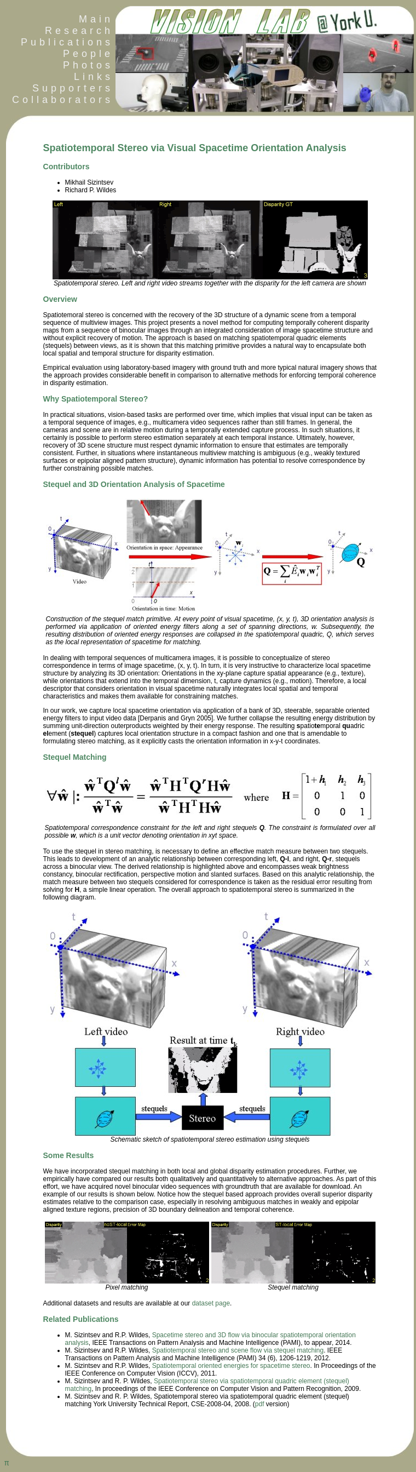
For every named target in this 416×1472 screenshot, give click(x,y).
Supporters (72, 88)
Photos (88, 65)
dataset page (211, 1303)
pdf (259, 1404)
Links (93, 76)
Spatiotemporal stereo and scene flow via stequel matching (238, 1350)
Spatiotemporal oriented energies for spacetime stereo (231, 1366)
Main (96, 19)
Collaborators (59, 99)
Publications (67, 42)
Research (79, 30)
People (88, 53)
